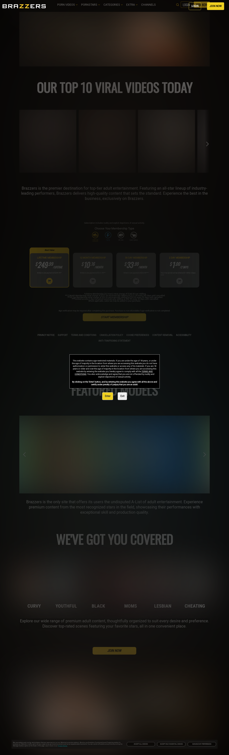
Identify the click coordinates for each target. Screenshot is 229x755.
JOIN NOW (216, 6)
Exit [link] (122, 396)
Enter (107, 396)
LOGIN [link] (194, 6)
